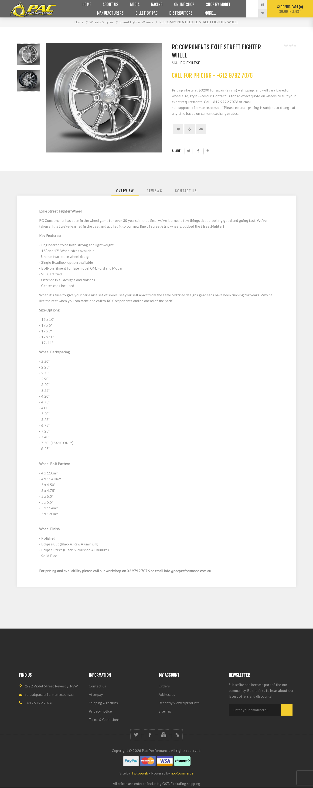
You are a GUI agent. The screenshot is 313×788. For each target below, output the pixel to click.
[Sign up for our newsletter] (255, 710)
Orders (164, 686)
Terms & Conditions (104, 719)
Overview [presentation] (125, 191)
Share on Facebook (198, 151)
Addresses (167, 694)
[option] (28, 55)
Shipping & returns (103, 703)
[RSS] (177, 734)
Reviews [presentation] (154, 191)
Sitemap (165, 711)
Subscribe (287, 710)
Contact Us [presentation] (186, 191)
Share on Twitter (188, 151)
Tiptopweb (139, 773)
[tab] (125, 191)
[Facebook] (149, 734)
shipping (194, 783)
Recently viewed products (179, 703)
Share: (176, 151)
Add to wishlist (178, 129)
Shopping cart (290, 9)
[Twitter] (135, 734)
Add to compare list (189, 129)
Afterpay (96, 694)
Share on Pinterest (207, 151)
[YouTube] (163, 734)
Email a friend (201, 129)
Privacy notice (100, 711)
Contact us (97, 686)
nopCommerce (182, 773)
